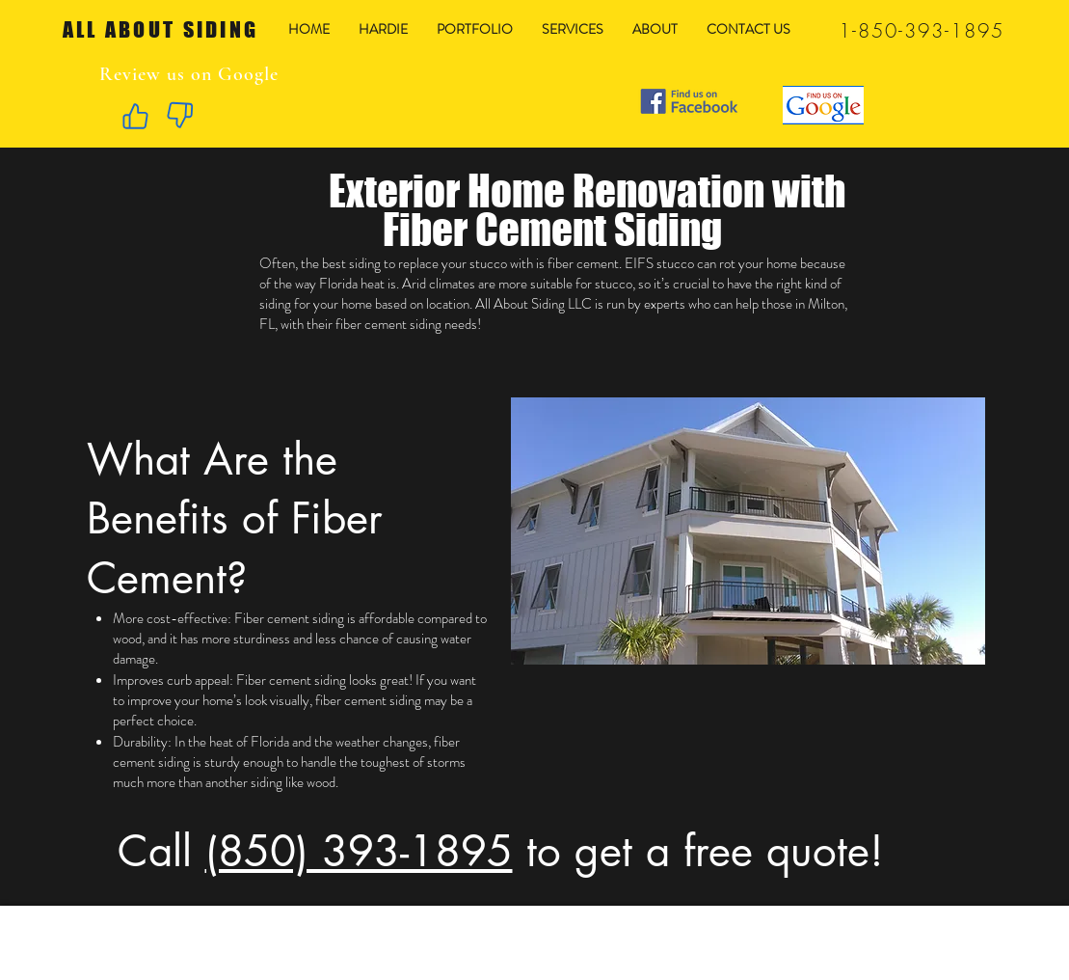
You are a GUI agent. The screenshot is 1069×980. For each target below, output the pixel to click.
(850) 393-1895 (359, 851)
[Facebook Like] (778, 58)
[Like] (136, 115)
